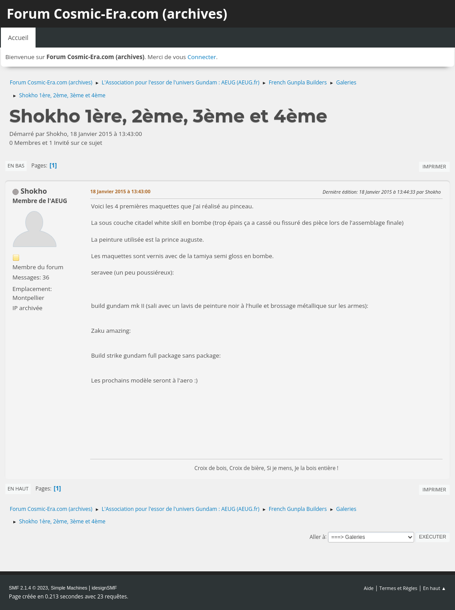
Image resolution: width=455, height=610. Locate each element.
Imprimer (434, 166)
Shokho (33, 191)
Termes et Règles (398, 588)
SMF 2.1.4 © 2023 (28, 587)
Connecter (202, 57)
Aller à (317, 536)
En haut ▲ (434, 588)
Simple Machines (69, 587)
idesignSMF (104, 587)
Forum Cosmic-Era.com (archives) (117, 13)
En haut (18, 488)
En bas (16, 165)
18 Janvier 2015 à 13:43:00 (120, 191)
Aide (369, 588)
